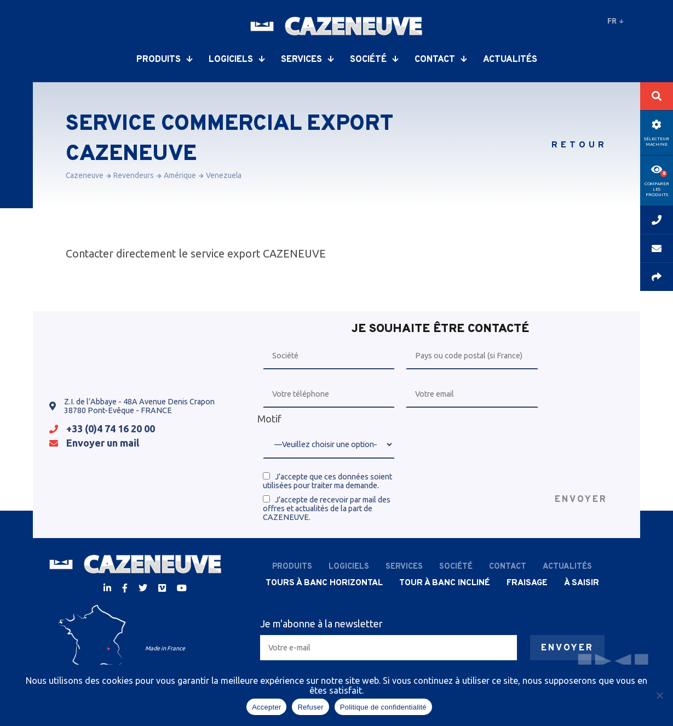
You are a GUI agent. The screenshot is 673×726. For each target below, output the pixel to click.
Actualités (510, 59)
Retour (579, 145)
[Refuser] (659, 695)
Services (307, 59)
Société (374, 59)
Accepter (266, 707)
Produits (164, 59)
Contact (441, 59)
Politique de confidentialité (383, 707)
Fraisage (527, 583)
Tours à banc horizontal (324, 583)
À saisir (581, 583)
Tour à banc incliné (444, 583)
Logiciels (236, 59)
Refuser (310, 707)
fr (615, 20)
